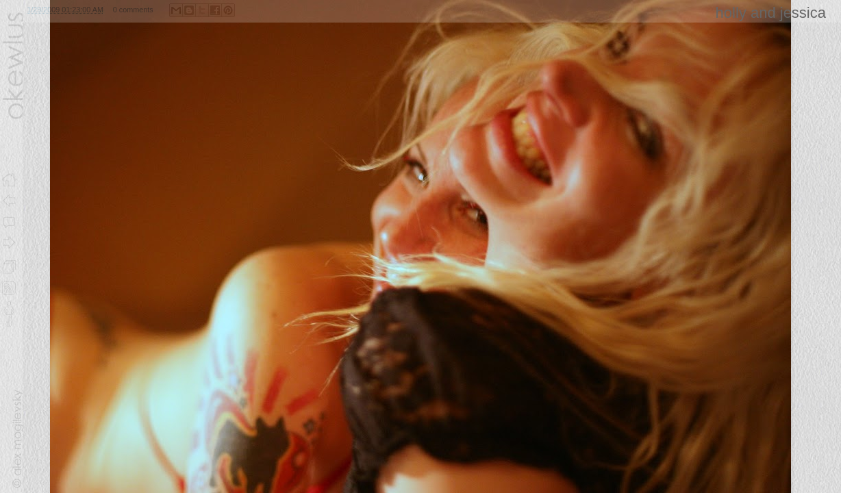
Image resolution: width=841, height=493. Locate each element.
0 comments (133, 9)
